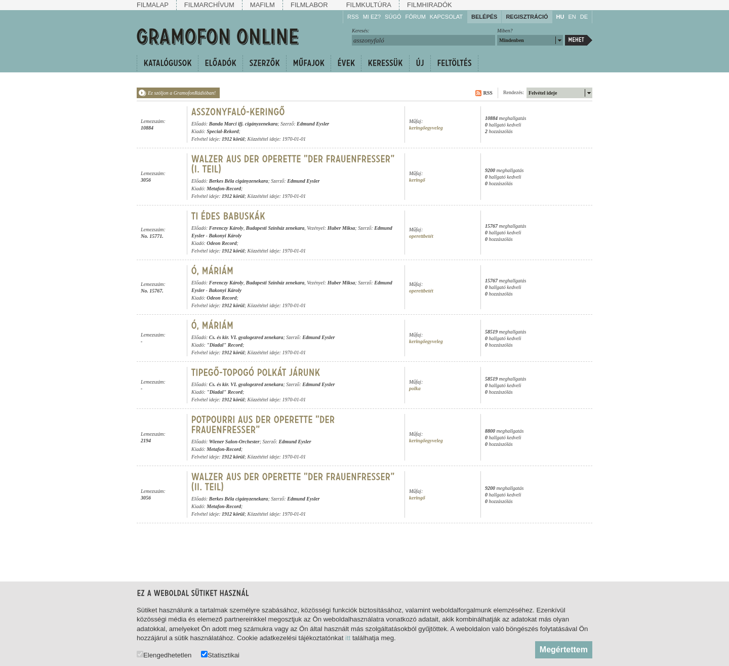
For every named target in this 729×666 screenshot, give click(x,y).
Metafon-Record (224, 188)
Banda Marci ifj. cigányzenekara (243, 124)
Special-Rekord (222, 131)
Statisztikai (220, 654)
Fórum (416, 17)
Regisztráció (527, 17)
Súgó (393, 17)
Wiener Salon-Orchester (234, 441)
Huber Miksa (341, 228)
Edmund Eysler (313, 124)
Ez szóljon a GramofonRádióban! (182, 93)
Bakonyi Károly (225, 235)
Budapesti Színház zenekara (275, 228)
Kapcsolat (446, 17)
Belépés (484, 17)
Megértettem (564, 649)
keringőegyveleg (426, 128)
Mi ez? (372, 17)
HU (560, 17)
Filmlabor (309, 5)
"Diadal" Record (224, 345)
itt (347, 638)
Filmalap (153, 5)
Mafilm (262, 5)
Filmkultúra (368, 5)
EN (572, 17)
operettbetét (421, 236)
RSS (353, 17)
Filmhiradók (429, 5)
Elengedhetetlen (164, 654)
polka (415, 388)
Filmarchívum (209, 5)
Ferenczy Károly (226, 228)
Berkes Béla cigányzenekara (238, 181)
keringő (417, 180)
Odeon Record (221, 243)
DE (584, 17)
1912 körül (233, 139)
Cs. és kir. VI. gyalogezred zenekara (246, 337)
